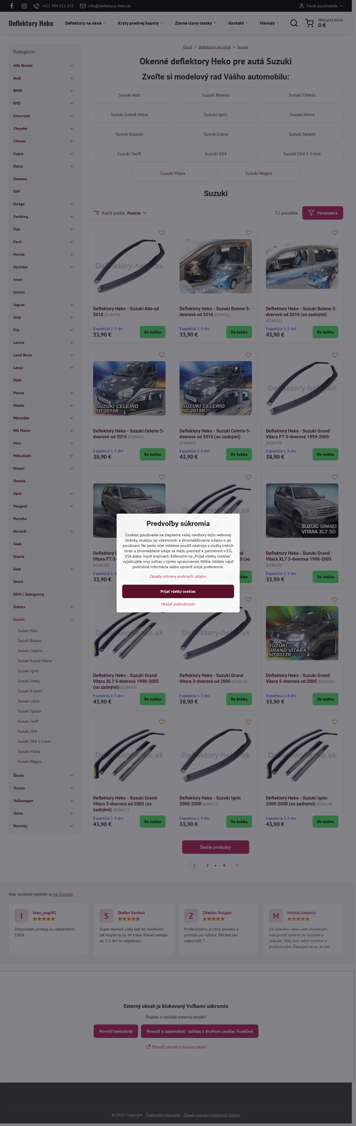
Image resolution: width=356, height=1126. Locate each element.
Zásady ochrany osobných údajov (178, 576)
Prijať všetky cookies (178, 591)
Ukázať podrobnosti (178, 604)
